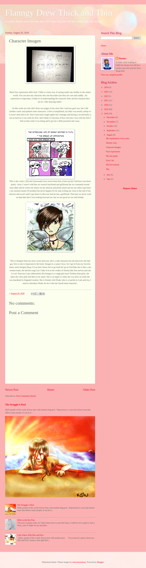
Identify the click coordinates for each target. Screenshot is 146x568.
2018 (106, 114)
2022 (106, 96)
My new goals (112, 156)
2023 (106, 92)
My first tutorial (112, 165)
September (111, 130)
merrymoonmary (79, 562)
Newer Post (11, 389)
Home (50, 389)
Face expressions (113, 151)
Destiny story (111, 143)
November (111, 122)
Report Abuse (130, 188)
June (109, 179)
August (110, 135)
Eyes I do (110, 160)
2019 (106, 109)
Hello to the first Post (26, 520)
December (111, 117)
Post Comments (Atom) (26, 396)
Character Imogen (113, 147)
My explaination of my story (117, 138)
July (108, 175)
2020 (106, 105)
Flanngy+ (123, 58)
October (110, 126)
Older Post (89, 389)
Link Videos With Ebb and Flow (30, 535)
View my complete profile (111, 75)
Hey (107, 169)
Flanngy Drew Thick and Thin (59, 13)
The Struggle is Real (15, 404)
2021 (106, 100)
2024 (106, 87)
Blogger (100, 562)
